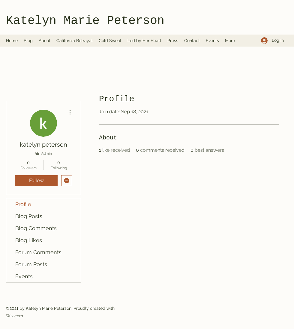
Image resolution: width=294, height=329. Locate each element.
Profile (23, 204)
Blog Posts (28, 216)
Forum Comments (38, 252)
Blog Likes (28, 240)
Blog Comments (36, 228)
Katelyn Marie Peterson (85, 21)
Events (24, 276)
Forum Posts (31, 264)
